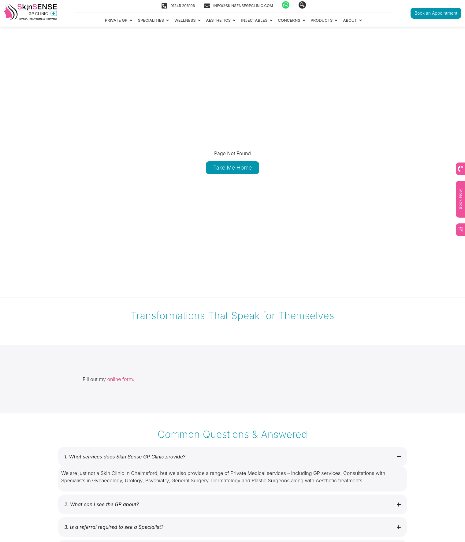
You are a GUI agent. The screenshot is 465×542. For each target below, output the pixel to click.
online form (120, 379)
